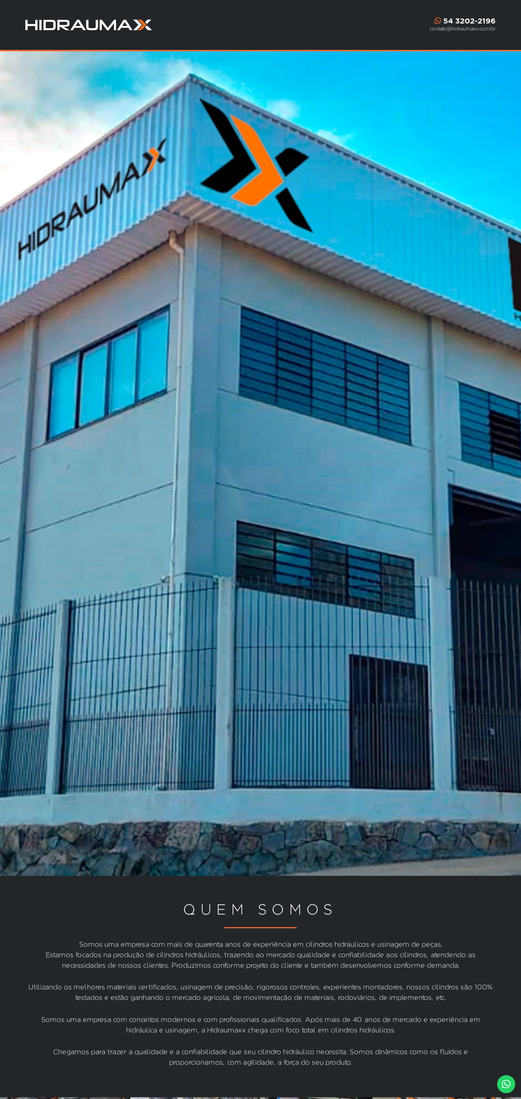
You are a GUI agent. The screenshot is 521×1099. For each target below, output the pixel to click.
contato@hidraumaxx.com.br (463, 28)
